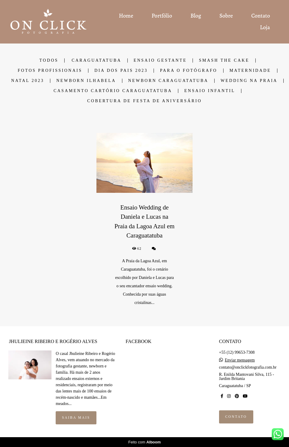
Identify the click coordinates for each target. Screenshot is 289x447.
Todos (48, 60)
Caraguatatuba (96, 60)
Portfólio (161, 16)
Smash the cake (224, 60)
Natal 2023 (27, 81)
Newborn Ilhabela (86, 81)
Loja (265, 27)
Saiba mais (76, 418)
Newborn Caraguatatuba (168, 81)
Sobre (226, 16)
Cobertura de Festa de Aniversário (144, 101)
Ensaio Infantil (209, 91)
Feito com (144, 442)
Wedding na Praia (249, 81)
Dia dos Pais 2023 (121, 71)
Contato (260, 16)
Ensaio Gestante (160, 60)
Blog (195, 16)
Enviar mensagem (240, 360)
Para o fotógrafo (188, 71)
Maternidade (250, 71)
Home (126, 16)
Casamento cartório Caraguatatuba (113, 91)
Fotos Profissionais (50, 71)
